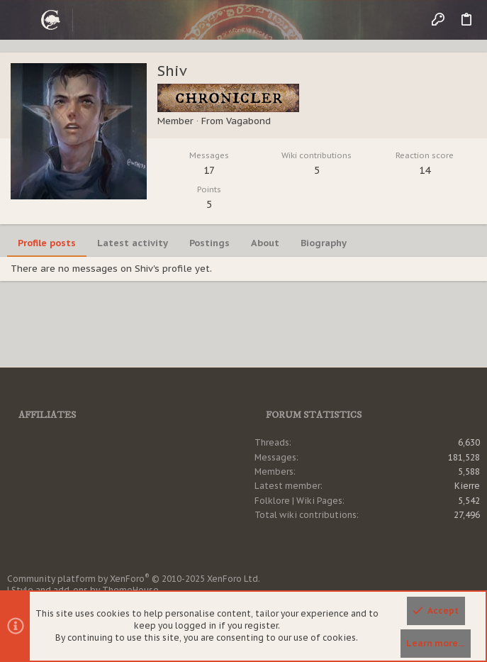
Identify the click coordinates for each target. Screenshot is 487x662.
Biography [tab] (324, 243)
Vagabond (248, 121)
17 (209, 170)
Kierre (467, 485)
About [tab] (265, 243)
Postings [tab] (209, 243)
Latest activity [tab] (132, 243)
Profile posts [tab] (47, 243)
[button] (21, 20)
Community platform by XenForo (133, 578)
